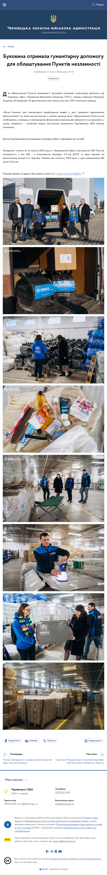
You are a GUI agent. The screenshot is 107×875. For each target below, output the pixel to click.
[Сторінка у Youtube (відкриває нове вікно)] (60, 851)
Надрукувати (94, 741)
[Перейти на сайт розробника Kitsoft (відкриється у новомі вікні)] (43, 869)
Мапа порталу (14, 779)
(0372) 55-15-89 (62, 792)
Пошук (100, 5)
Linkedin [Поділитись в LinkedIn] (33, 741)
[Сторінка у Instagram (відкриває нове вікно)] (55, 851)
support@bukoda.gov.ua (64, 841)
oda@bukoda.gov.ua (64, 804)
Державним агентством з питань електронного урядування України (56, 821)
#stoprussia (54, 79)
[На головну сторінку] (53, 24)
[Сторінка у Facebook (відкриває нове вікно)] (47, 851)
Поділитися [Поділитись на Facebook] (14, 741)
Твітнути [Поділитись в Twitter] (51, 741)
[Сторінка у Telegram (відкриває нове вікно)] (51, 851)
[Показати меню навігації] (4, 5)
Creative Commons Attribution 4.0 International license (76, 859)
